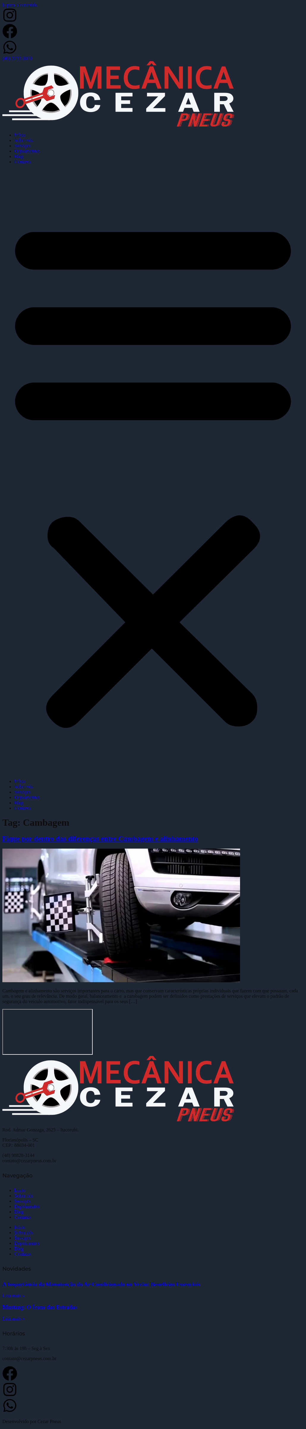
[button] (153, 471)
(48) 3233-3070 (17, 58)
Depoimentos (27, 151)
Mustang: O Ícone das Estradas (39, 1307)
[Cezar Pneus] (47, 1032)
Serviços (22, 145)
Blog (18, 156)
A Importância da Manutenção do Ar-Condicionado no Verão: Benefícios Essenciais (101, 1284)
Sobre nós (23, 140)
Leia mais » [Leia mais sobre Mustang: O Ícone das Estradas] (13, 1318)
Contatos (22, 161)
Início (19, 135)
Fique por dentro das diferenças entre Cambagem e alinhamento (100, 838)
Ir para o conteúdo (19, 4)
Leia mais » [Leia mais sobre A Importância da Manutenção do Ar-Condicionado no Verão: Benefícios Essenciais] (13, 1295)
